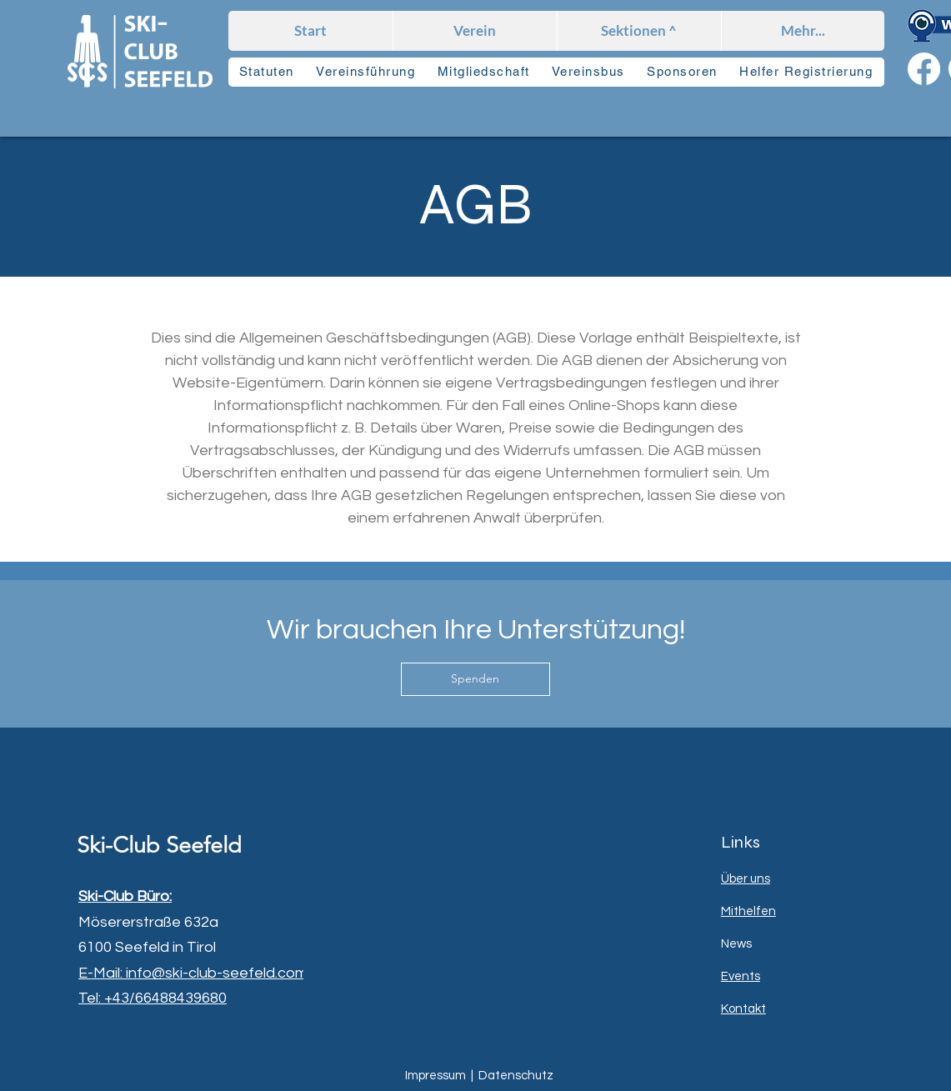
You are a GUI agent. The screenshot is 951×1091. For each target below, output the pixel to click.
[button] (639, 31)
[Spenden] (475, 679)
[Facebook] (924, 69)
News (736, 944)
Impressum (435, 1075)
